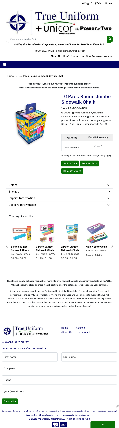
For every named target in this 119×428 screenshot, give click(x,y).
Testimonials (81, 332)
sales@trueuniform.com (70, 50)
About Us (56, 56)
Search (80, 327)
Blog (66, 56)
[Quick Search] (56, 39)
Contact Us (77, 56)
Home (64, 327)
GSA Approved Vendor (99, 56)
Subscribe (10, 401)
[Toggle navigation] (5, 64)
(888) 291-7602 (44, 50)
